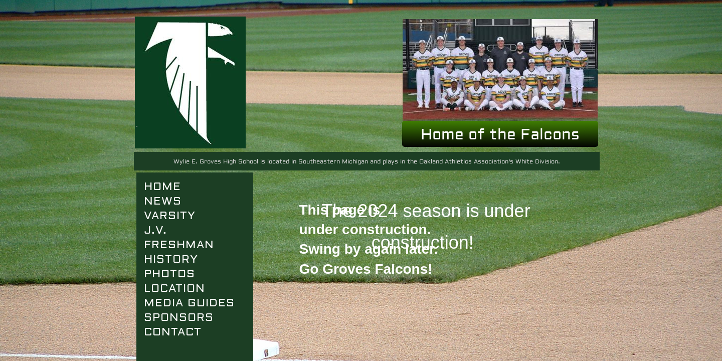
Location (174, 288)
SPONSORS (179, 317)
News (163, 201)
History (171, 259)
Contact (173, 332)
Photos (169, 274)
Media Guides (189, 303)
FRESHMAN (179, 245)
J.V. (155, 230)
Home (162, 186)
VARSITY (170, 216)
